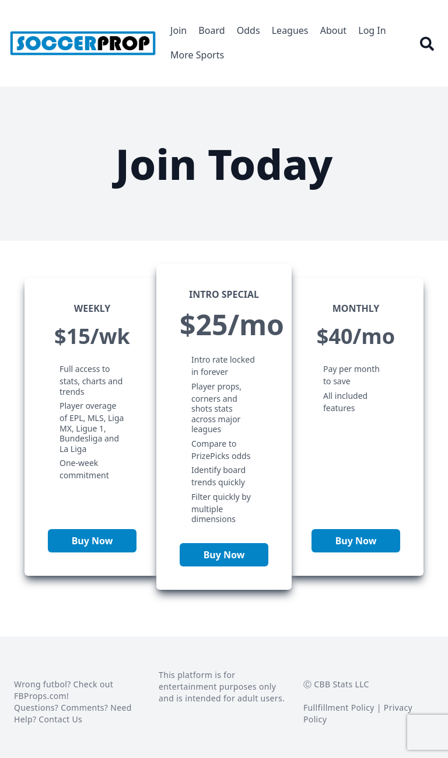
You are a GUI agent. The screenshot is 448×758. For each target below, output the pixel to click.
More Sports (197, 54)
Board (211, 30)
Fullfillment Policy (338, 707)
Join (178, 30)
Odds (248, 30)
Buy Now (92, 540)
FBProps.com (40, 695)
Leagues (290, 30)
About (333, 30)
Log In (372, 30)
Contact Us (60, 719)
